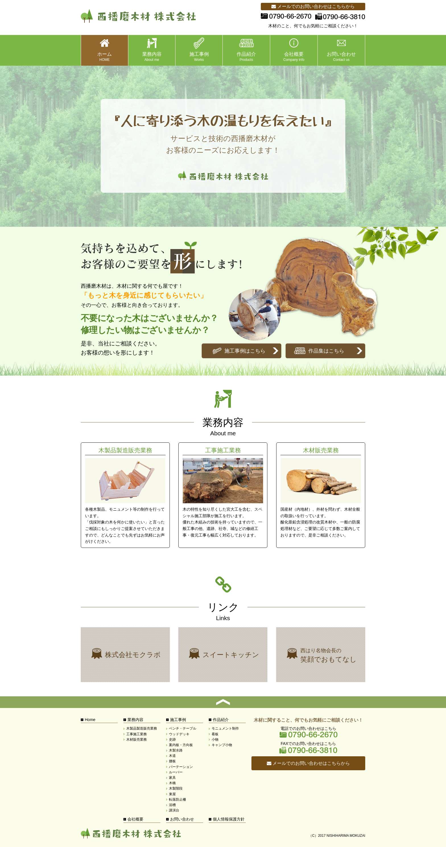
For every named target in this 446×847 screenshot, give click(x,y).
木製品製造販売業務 (125, 495)
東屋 (172, 794)
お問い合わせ (182, 819)
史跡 (172, 740)
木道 (172, 756)
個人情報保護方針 (229, 819)
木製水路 (176, 750)
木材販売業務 (320, 495)
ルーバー (176, 772)
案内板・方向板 (181, 745)
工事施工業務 (223, 495)
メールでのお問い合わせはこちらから (312, 6)
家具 (172, 778)
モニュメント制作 (225, 728)
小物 (215, 740)
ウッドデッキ (179, 734)
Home (90, 719)
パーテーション (181, 767)
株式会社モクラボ (125, 654)
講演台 (174, 810)
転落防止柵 (177, 800)
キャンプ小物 (222, 745)
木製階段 (176, 788)
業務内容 (135, 719)
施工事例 (178, 719)
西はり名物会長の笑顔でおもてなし (320, 654)
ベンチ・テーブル (182, 728)
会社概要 (135, 819)
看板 (215, 734)
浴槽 (172, 805)
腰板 (172, 761)
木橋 (172, 783)
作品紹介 (221, 719)
